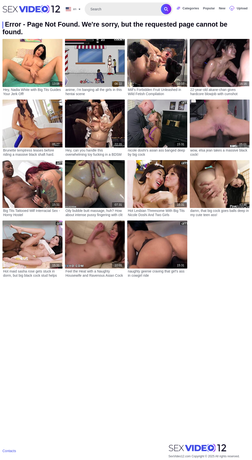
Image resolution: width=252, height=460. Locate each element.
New (222, 8)
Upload (242, 8)
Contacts (9, 451)
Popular (209, 8)
